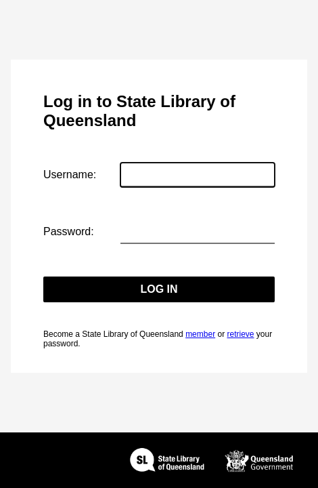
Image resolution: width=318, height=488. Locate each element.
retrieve (240, 334)
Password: (68, 231)
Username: (69, 174)
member (200, 334)
